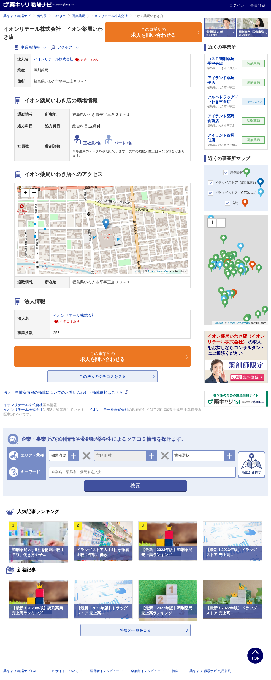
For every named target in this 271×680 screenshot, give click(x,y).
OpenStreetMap (159, 271)
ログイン (237, 5)
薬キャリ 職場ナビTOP (22, 671)
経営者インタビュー (107, 671)
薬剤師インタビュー (148, 671)
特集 (177, 671)
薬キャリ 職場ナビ (17, 16)
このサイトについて (66, 671)
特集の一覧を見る (135, 630)
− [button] (34, 193)
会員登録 (257, 5)
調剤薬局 (78, 16)
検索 (135, 485)
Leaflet (138, 271)
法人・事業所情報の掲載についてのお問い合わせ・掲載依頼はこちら (65, 392)
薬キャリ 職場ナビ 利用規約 (212, 671)
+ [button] (25, 193)
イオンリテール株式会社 (109, 16)
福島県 (42, 16)
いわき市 (59, 16)
